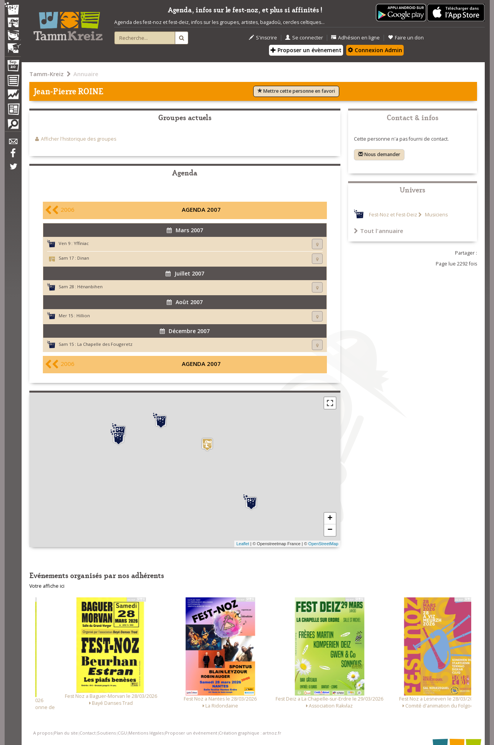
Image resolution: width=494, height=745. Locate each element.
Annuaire (85, 74)
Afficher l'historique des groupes (78, 139)
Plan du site (66, 733)
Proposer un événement (191, 733)
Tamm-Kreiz (46, 74)
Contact (88, 733)
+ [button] (329, 518)
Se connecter (304, 37)
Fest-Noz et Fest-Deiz (393, 214)
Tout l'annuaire (378, 231)
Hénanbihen (90, 286)
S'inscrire (263, 37)
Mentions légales (146, 733)
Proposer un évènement (306, 50)
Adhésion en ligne (355, 37)
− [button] (329, 530)
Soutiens (106, 733)
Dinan (83, 258)
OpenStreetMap (323, 543)
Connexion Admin (375, 50)
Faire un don (406, 37)
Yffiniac (81, 243)
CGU (122, 733)
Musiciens (436, 214)
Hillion (83, 315)
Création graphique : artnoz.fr (250, 733)
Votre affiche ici (46, 586)
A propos (42, 733)
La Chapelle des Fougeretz (104, 344)
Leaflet (242, 543)
